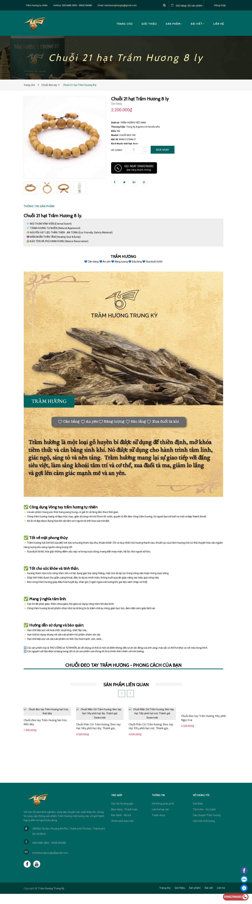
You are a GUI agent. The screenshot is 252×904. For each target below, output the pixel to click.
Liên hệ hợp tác (160, 819)
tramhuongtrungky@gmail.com (50, 863)
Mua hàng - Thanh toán (124, 819)
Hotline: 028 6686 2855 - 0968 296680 (72, 5)
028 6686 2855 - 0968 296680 (49, 853)
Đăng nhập (220, 5)
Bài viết (198, 23)
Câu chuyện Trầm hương (206, 825)
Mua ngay (162, 149)
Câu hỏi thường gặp (122, 813)
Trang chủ (124, 23)
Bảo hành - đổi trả (121, 825)
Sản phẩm (174, 23)
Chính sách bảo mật (122, 831)
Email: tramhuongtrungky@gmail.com (117, 5)
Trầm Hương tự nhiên (37, 5)
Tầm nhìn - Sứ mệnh (204, 819)
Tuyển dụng (158, 825)
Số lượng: (117, 150)
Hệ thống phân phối (163, 813)
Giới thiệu (149, 23)
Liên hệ (218, 23)
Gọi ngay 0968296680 (134, 168)
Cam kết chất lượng (204, 831)
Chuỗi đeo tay (49, 85)
